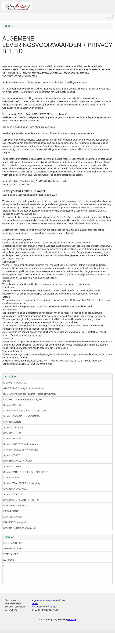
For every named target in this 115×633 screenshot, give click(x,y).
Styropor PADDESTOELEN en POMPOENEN (25, 472)
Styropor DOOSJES (13, 427)
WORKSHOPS (10, 554)
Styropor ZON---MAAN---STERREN (21, 500)
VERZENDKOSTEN (13, 548)
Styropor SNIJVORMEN (15, 489)
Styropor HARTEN (12, 438)
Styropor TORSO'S (12, 494)
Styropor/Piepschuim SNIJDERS (19, 528)
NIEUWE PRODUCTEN (15, 382)
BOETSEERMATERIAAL (15, 505)
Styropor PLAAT (11, 477)
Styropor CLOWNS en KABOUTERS (21, 416)
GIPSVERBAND (11, 511)
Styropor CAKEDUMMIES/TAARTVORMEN (25, 410)
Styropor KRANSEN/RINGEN (17, 461)
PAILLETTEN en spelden (15, 522)
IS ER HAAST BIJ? (12, 543)
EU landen (8, 560)
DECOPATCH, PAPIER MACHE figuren (22, 399)
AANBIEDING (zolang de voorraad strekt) (23, 388)
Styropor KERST (11, 455)
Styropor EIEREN (12, 433)
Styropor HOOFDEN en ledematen (20, 444)
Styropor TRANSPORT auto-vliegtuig (21, 483)
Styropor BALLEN (12, 405)
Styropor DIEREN (12, 422)
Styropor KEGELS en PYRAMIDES (20, 449)
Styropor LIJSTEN (12, 466)
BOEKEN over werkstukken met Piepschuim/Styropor (29, 394)
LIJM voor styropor (12, 516)
